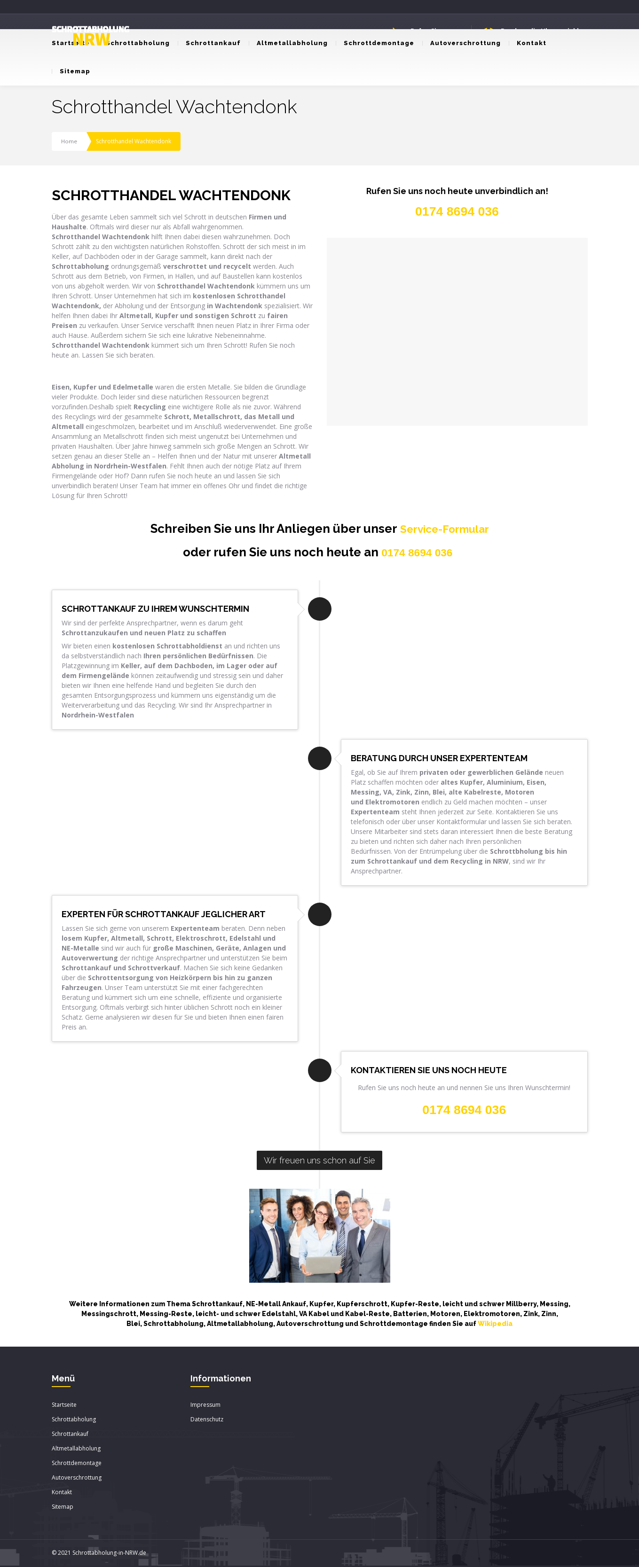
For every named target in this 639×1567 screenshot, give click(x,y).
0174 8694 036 (417, 553)
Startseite (64, 1406)
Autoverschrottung (461, 43)
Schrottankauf (209, 43)
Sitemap (71, 71)
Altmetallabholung (288, 43)
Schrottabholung (134, 43)
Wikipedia (495, 1324)
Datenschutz (206, 1420)
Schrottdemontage (375, 43)
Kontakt (527, 43)
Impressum (205, 1406)
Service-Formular (445, 529)
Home (69, 141)
